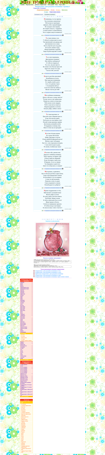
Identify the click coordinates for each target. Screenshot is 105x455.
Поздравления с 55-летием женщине (26, 389)
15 (59, 16)
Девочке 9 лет (23, 375)
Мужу (21, 321)
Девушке (22, 292)
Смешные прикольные (26, 406)
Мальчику (22, 317)
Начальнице (23, 325)
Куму (21, 314)
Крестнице (22, 308)
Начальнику (23, 324)
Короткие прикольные (26, 415)
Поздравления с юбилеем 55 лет (26, 393)
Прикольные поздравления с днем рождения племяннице (49, 274)
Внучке (22, 287)
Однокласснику (23, 328)
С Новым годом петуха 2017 (26, 450)
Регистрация (51, 4)
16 (62, 16)
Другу (21, 297)
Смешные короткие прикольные (25, 448)
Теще (21, 355)
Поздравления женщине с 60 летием (25, 384)
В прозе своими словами (55, 11)
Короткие (23, 408)
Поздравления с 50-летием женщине (26, 386)
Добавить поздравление (40, 4)
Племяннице (43, 8)
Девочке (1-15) (23, 374)
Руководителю (23, 346)
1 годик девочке (23, 365)
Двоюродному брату (24, 289)
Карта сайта (62, 4)
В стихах (58, 9)
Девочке (22, 291)
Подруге (22, 343)
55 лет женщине (23, 372)
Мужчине (22, 322)
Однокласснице (23, 329)
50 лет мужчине (23, 370)
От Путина (23, 405)
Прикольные (64, 9)
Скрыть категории (26, 360)
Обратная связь (29, 4)
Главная (22, 4)
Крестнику (22, 307)
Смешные (23, 412)
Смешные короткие (25, 413)
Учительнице (23, 357)
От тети (52, 9)
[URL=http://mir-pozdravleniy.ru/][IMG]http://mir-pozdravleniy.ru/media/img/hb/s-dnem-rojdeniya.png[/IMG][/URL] (52, 267)
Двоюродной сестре (24, 288)
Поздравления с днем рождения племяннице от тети (53, 73)
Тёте (21, 354)
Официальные (24, 420)
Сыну (21, 351)
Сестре (21, 349)
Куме (21, 312)
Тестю (21, 353)
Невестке (22, 326)
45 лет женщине (23, 368)
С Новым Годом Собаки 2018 (26, 453)
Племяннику (23, 333)
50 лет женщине (23, 369)
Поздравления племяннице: (43, 9)
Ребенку (22, 344)
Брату (21, 284)
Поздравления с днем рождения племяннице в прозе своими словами (52, 277)
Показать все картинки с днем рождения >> (52, 258)
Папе (21, 330)
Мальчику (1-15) (23, 379)
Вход (56, 4)
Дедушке (22, 293)
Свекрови (22, 348)
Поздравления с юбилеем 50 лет (26, 391)
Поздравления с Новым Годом (26, 403)
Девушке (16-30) (23, 377)
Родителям (22, 345)
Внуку (21, 285)
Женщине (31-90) (24, 378)
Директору (22, 294)
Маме (21, 320)
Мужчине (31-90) (24, 380)
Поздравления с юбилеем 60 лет (26, 396)
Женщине (22, 301)
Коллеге (22, 306)
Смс (21, 350)
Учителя (22, 358)
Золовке (22, 303)
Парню (21, 331)
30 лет (21, 366)
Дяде (21, 298)
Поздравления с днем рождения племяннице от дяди (53, 54)
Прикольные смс (24, 417)
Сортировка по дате (38, 14)
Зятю (21, 305)
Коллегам (23, 419)
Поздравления (36, 8)
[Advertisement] (52, 215)
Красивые (23, 410)
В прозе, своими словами (24, 423)
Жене (21, 299)
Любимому (22, 316)
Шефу (21, 359)
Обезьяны (23, 416)
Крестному (22, 311)
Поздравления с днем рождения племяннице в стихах (53, 35)
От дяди (46, 11)
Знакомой (22, 302)
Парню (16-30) (23, 382)
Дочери (22, 296)
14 (57, 16)
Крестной (22, 310)
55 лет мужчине (23, 373)
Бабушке (22, 283)
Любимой (22, 315)
